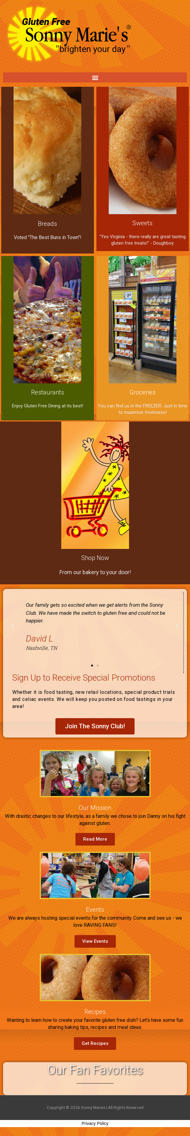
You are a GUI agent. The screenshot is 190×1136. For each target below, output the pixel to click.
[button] (95, 77)
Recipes (95, 1011)
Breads (47, 223)
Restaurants (47, 392)
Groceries (142, 392)
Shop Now (95, 558)
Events (95, 909)
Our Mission (95, 807)
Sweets (142, 223)
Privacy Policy (95, 1123)
